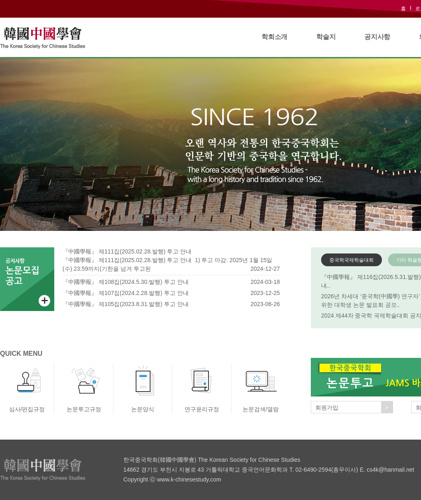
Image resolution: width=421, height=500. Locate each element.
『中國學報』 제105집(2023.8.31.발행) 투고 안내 (125, 304)
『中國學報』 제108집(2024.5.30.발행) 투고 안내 (125, 282)
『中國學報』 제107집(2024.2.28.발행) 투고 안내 (125, 293)
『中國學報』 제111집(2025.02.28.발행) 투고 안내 (127, 251)
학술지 (325, 36)
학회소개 (274, 36)
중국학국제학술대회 (351, 260)
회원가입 (354, 407)
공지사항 (377, 36)
